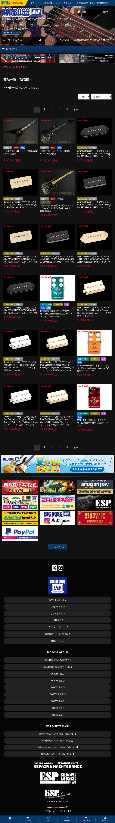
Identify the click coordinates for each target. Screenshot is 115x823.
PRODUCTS (9, 49)
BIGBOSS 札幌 (57, 674)
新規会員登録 (81, 40)
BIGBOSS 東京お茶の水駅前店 (56, 660)
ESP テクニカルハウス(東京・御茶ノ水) (57, 734)
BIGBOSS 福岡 (57, 715)
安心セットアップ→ (11, 32)
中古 (48, 819)
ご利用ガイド (66, 40)
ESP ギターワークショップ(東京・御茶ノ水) (57, 747)
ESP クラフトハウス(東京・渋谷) (57, 740)
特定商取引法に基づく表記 (56, 634)
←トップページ (57, 547)
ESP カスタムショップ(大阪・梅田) (57, 754)
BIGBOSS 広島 (57, 708)
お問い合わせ (56, 641)
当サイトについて (56, 600)
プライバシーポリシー (56, 627)
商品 (29, 819)
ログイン (108, 40)
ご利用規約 (56, 620)
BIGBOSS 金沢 (57, 687)
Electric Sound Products (57, 807)
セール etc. (67, 819)
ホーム (10, 819)
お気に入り (95, 40)
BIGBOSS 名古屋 (56, 694)
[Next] (76, 110)
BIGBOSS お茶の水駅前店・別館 (56, 667)
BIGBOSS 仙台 (57, 680)
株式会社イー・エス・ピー (57, 811)
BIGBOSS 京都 (57, 701)
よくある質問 (56, 613)
